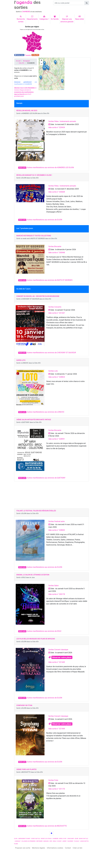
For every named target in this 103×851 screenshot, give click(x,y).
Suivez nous (19, 55)
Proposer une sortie (22, 848)
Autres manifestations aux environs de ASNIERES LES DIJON (50, 167)
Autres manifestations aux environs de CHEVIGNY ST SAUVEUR (51, 353)
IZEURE (76, 838)
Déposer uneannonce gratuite (66, 19)
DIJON (15, 838)
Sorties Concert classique (58, 650)
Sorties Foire (53, 780)
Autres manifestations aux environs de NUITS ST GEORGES (49, 280)
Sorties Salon (53, 586)
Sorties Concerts (54, 307)
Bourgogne (26, 61)
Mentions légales (38, 848)
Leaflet (62, 89)
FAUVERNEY (70, 841)
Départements (32, 18)
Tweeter (28, 55)
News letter (79, 18)
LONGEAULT (17, 841)
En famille (55, 18)
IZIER (50, 841)
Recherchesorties (21, 19)
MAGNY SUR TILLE (83, 838)
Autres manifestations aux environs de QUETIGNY (46, 478)
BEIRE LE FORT (62, 838)
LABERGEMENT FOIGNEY (24, 838)
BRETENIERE (39, 841)
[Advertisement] (71, 39)
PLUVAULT (76, 841)
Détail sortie (22, 167)
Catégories (44, 18)
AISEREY (64, 841)
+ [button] (41, 60)
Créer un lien (77, 848)
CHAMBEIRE (55, 838)
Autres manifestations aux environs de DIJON (44, 220)
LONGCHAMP (70, 838)
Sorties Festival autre (56, 521)
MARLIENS (46, 841)
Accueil (18, 61)
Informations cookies (55, 848)
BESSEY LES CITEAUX (46, 838)
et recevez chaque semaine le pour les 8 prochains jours (25, 92)
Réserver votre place (61, 657)
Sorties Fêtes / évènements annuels (62, 121)
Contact (68, 848)
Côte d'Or (21, 63)
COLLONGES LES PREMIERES (28, 841)
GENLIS (54, 841)
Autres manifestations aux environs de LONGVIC (45, 412)
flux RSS (35, 55)
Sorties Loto (53, 371)
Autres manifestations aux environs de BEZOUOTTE (47, 826)
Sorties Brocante (54, 246)
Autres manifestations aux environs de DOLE (44, 631)
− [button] (41, 63)
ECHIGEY (59, 841)
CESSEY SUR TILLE (35, 838)
